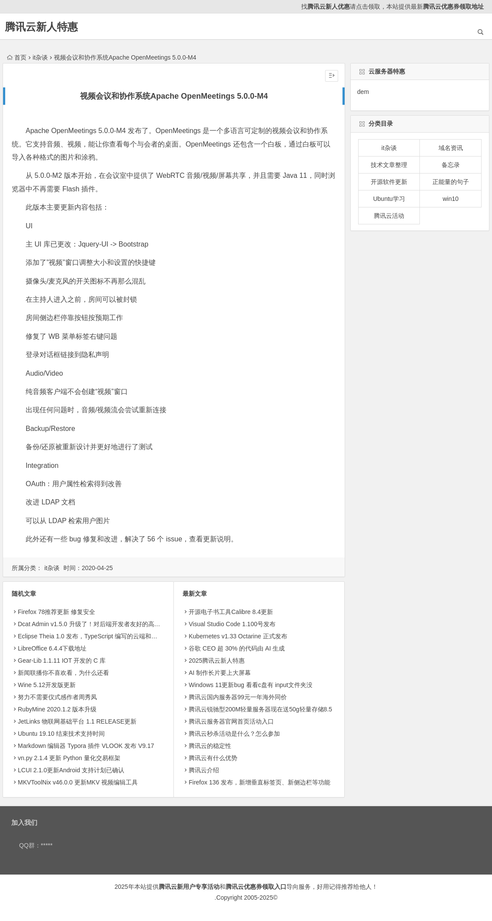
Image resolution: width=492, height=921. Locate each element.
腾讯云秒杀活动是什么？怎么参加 (234, 733)
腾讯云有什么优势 (213, 757)
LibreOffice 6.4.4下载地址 (52, 648)
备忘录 (451, 164)
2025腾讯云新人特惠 (217, 660)
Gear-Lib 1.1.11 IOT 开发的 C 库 (62, 660)
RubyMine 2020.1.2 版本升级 (57, 709)
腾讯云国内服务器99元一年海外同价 (238, 697)
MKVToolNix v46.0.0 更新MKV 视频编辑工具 (78, 782)
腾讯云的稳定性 (210, 745)
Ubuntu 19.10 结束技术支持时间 (61, 733)
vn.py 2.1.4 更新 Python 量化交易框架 (69, 757)
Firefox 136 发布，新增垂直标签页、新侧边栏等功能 (259, 782)
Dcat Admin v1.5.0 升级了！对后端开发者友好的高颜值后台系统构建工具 (116, 624)
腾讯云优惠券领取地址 (453, 6)
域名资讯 (451, 147)
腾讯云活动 (389, 215)
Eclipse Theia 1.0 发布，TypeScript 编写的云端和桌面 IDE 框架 (103, 636)
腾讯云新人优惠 (328, 6)
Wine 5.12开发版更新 (47, 684)
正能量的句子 (450, 181)
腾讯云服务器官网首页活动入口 (231, 721)
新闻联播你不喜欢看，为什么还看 (63, 672)
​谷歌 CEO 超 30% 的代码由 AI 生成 (237, 648)
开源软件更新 (389, 181)
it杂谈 (40, 57)
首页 (17, 57)
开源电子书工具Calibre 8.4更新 (231, 611)
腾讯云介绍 (204, 770)
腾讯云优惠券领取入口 (256, 886)
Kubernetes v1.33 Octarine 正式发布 (238, 636)
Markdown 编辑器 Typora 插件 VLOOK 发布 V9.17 (86, 745)
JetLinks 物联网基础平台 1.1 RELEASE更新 (77, 721)
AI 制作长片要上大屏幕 (220, 672)
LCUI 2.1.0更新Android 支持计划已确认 (71, 770)
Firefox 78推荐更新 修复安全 (56, 611)
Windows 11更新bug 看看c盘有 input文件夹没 (250, 684)
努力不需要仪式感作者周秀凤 (57, 697)
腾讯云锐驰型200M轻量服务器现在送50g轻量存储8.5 (260, 709)
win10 (450, 198)
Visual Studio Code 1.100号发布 (232, 624)
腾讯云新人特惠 (41, 27)
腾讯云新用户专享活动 (189, 886)
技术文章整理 (389, 164)
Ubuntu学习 (389, 198)
